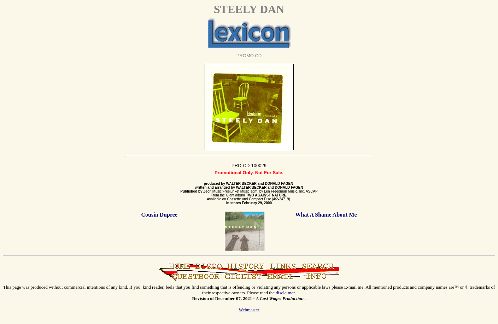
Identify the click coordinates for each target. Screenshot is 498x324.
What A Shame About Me (326, 215)
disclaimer (285, 292)
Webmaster (249, 309)
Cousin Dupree (159, 215)
